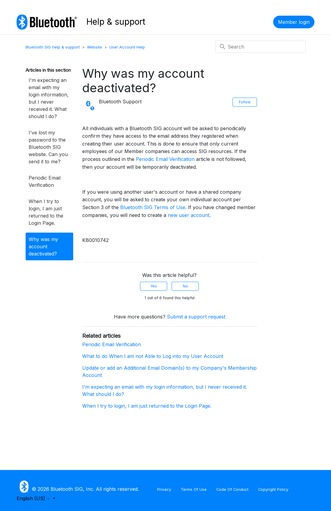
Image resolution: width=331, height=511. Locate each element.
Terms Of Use (194, 489)
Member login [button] (294, 22)
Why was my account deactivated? (43, 246)
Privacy (164, 489)
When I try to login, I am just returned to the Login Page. (46, 212)
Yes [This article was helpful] (153, 286)
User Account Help (127, 47)
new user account (188, 215)
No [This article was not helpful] (185, 286)
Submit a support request (196, 317)
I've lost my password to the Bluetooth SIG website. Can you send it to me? (48, 147)
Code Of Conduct (232, 489)
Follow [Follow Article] (245, 102)
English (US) (34, 498)
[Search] (260, 47)
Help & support (115, 22)
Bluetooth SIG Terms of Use (152, 207)
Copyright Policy (273, 489)
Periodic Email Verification (45, 181)
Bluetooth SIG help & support (53, 47)
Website (94, 47)
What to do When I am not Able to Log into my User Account (152, 356)
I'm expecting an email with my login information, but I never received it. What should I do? (49, 98)
